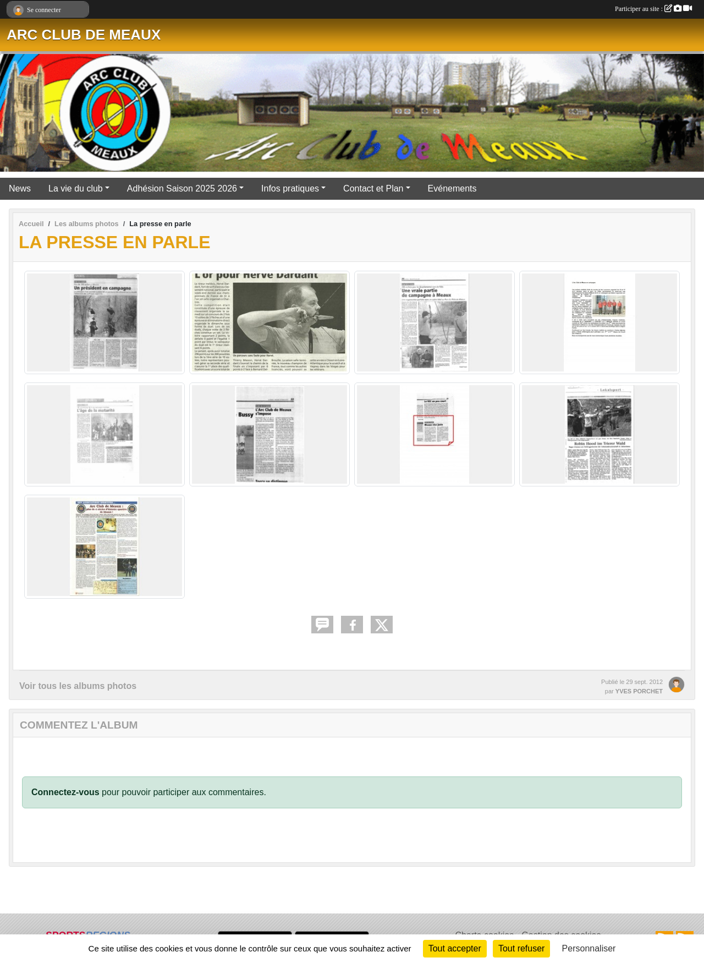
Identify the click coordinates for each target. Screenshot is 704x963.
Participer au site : (653, 9)
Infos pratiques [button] (290, 188)
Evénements (452, 188)
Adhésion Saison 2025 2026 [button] (182, 188)
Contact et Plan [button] (373, 188)
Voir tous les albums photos (77, 686)
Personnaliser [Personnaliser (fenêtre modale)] (589, 948)
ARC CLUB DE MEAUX (84, 34)
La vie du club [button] (75, 188)
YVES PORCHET (639, 691)
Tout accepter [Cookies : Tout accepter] (454, 948)
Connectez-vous (65, 792)
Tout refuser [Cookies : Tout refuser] (521, 948)
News (20, 188)
